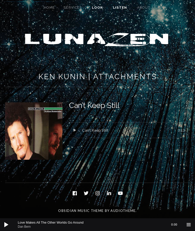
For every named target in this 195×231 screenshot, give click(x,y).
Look (97, 7)
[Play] (6, 225)
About (143, 7)
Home (49, 7)
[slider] (100, 224)
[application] (97, 224)
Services (73, 7)
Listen (120, 7)
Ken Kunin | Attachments (97, 76)
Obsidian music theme (81, 211)
